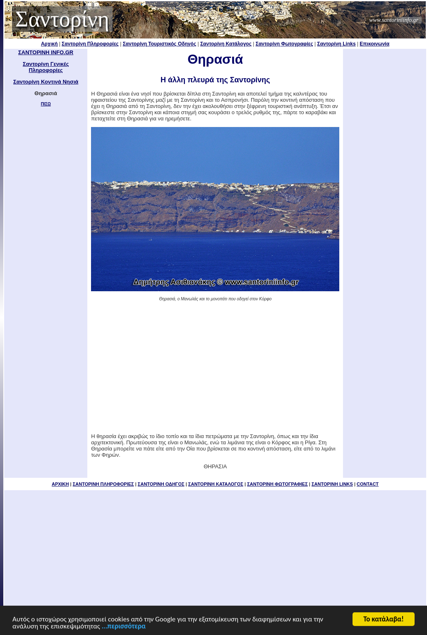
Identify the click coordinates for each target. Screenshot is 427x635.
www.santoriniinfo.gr (393, 20)
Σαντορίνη (62, 19)
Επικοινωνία (374, 44)
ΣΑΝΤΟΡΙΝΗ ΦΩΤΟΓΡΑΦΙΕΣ (277, 484)
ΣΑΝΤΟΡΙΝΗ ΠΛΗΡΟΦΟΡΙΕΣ (103, 484)
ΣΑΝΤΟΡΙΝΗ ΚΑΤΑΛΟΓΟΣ (215, 484)
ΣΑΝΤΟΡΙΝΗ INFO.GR (45, 52)
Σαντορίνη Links (336, 44)
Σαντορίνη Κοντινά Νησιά (45, 82)
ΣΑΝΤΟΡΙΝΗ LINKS (332, 484)
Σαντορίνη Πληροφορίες (90, 44)
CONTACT (368, 484)
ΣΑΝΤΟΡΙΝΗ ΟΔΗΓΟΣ (161, 484)
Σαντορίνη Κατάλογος (226, 44)
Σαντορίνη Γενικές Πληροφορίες (46, 67)
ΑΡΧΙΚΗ (60, 484)
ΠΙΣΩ (46, 104)
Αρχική (49, 44)
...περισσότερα (124, 629)
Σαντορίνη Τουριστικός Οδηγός (160, 44)
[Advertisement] (215, 366)
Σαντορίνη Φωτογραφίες (284, 44)
